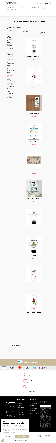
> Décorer (19, 410)
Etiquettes (9, 80)
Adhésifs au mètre (10, 28)
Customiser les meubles (10, 49)
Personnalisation (31, 7)
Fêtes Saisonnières (10, 69)
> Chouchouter (20, 407)
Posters (9, 79)
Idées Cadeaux (9, 66)
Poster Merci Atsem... (34, 141)
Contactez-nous (11, 9)
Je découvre (15, 345)
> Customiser (20, 412)
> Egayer (19, 409)
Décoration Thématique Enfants (10, 41)
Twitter (46, 436)
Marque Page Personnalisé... (34, 56)
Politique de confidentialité (20, 440)
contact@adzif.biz (10, 406)
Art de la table (9, 89)
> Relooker (19, 403)
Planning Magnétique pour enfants (10, 83)
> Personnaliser (20, 414)
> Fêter (19, 417)
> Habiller (19, 405)
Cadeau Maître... (34, 255)
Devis (39, 7)
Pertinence (45, 32)
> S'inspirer (19, 416)
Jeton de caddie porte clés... (34, 283)
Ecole (8, 72)
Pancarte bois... (34, 170)
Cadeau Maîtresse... (34, 227)
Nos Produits (11, 7)
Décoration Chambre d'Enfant (10, 36)
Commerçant (10, 86)
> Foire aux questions (34, 403)
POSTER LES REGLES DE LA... (34, 198)
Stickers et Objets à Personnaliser (10, 53)
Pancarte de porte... (34, 113)
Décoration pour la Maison (10, 32)
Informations (21, 7)
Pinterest (49, 436)
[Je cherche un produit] (28, 14)
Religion (9, 91)
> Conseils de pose (33, 408)
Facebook (43, 436)
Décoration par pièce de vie (10, 45)
